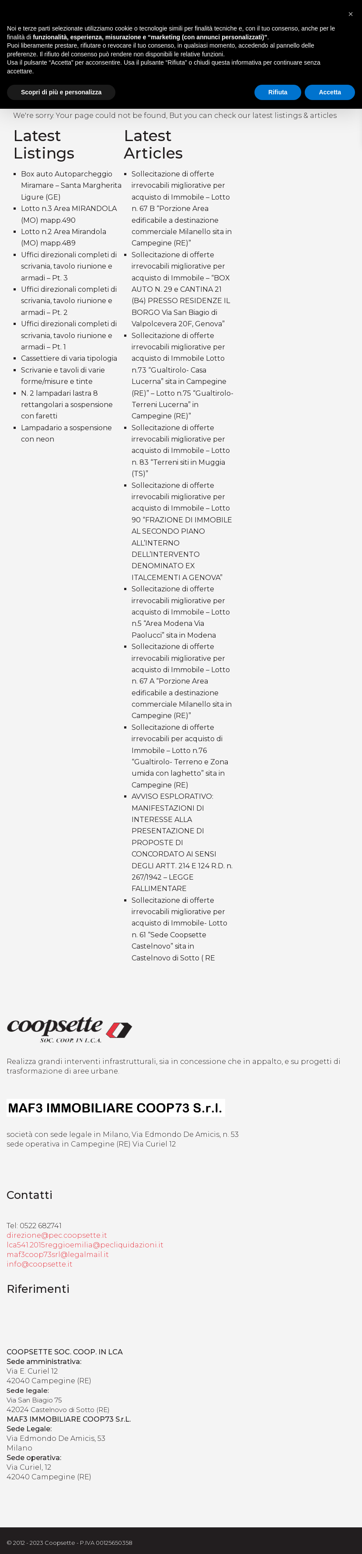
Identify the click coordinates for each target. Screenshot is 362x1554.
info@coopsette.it (40, 1264)
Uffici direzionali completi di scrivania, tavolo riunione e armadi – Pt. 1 (69, 335)
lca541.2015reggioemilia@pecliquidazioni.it (85, 1245)
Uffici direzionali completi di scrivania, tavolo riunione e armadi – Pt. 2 (69, 301)
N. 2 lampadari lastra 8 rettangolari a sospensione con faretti (67, 405)
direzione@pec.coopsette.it (57, 1235)
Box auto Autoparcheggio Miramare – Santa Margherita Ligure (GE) (71, 185)
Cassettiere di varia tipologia (69, 358)
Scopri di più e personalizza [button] (61, 92)
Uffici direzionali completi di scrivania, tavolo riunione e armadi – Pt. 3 (69, 266)
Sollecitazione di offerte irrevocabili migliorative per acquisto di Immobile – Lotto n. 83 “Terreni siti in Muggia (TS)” (181, 451)
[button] (351, 14)
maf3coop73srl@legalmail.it (58, 1254)
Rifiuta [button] (278, 92)
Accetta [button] (330, 92)
